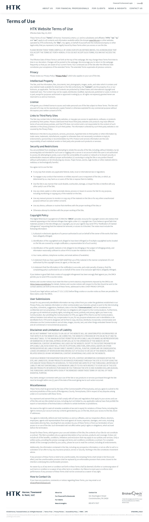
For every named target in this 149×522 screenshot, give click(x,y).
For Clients (98, 8)
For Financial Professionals (72, 8)
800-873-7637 (94, 503)
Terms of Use (48, 512)
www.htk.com (94, 40)
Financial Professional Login (123, 3)
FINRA (81, 512)
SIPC (86, 512)
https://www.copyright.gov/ (40, 284)
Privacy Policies (59, 512)
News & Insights (117, 8)
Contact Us (136, 8)
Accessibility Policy (72, 512)
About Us (48, 8)
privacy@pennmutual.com (40, 483)
